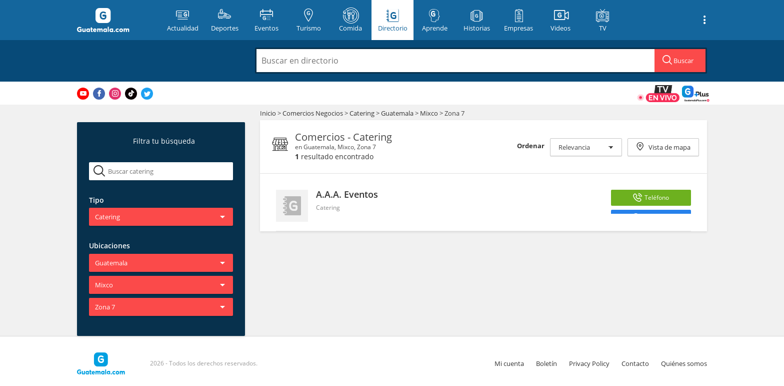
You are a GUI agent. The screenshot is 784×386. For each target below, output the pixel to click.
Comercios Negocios (313, 113)
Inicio (268, 113)
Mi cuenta (509, 363)
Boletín (546, 363)
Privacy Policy (589, 363)
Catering (363, 113)
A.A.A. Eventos (347, 194)
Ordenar (530, 145)
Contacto (635, 363)
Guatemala (397, 113)
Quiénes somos (684, 363)
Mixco (429, 113)
